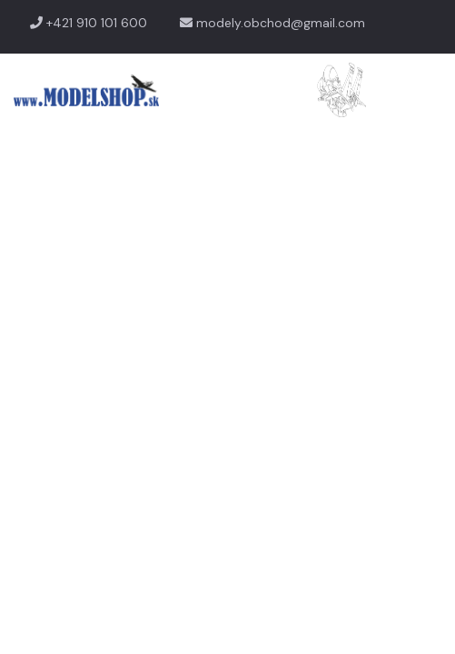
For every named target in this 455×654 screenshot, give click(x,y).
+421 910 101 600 (88, 23)
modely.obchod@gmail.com (272, 23)
